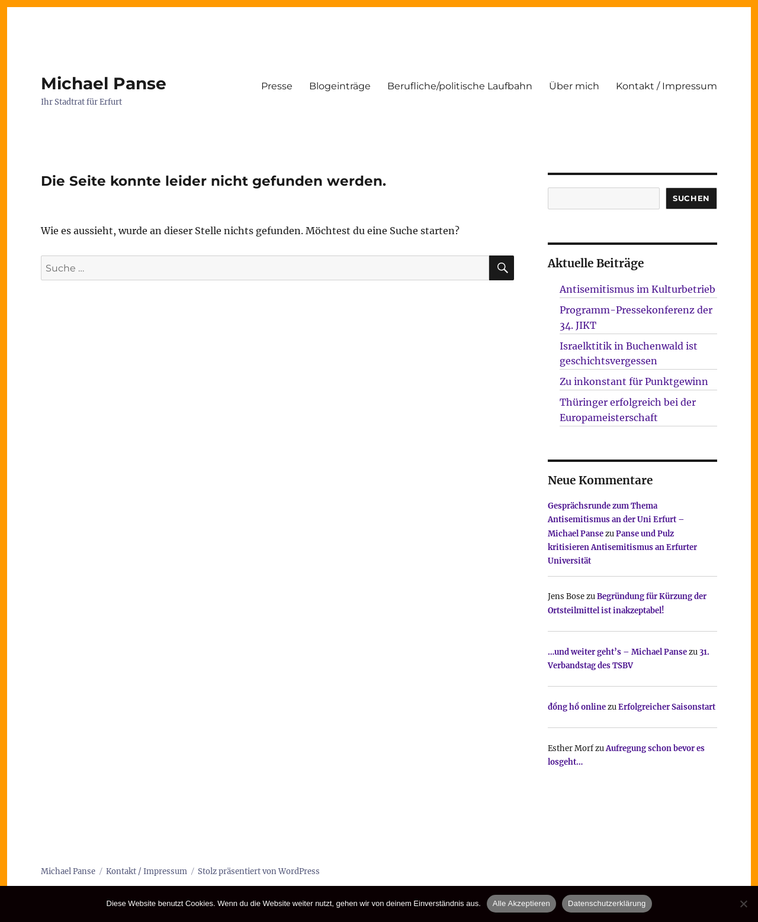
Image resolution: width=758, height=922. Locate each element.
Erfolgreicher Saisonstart (666, 707)
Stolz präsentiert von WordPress (259, 871)
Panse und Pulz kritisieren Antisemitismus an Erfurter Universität (622, 548)
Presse (277, 86)
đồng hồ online (577, 707)
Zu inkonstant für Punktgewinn (634, 381)
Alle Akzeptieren (521, 903)
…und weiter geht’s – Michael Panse (617, 652)
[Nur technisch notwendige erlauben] (743, 904)
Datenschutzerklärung (606, 903)
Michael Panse (103, 83)
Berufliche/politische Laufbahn (459, 86)
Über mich (574, 86)
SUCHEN (691, 198)
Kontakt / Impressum (666, 86)
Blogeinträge (340, 86)
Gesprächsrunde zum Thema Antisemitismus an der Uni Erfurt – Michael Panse (616, 520)
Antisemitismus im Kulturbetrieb (637, 289)
